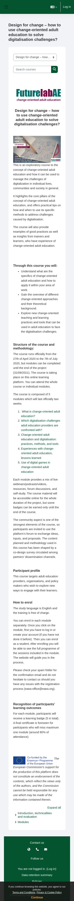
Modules (23, 822)
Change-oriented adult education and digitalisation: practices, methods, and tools (40, 439)
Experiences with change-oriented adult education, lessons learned (37, 453)
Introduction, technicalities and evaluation (35, 814)
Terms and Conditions (23, 892)
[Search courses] (32, 69)
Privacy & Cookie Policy (49, 892)
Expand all (54, 807)
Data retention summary (37, 875)
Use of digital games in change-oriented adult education (35, 467)
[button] (54, 7)
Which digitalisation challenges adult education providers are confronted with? (40, 425)
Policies (37, 881)
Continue (37, 897)
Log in (67, 6)
